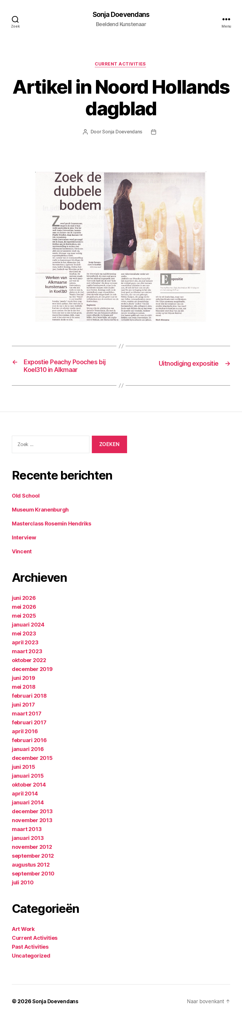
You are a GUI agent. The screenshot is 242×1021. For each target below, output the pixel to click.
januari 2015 (28, 779)
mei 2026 (24, 610)
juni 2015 (23, 770)
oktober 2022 (29, 663)
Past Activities (30, 950)
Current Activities (121, 65)
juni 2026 (24, 601)
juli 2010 (23, 885)
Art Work (23, 932)
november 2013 (32, 823)
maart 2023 (27, 654)
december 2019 (32, 672)
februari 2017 (29, 725)
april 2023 (25, 645)
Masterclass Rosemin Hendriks (51, 526)
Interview (24, 540)
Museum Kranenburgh (40, 512)
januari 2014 (28, 805)
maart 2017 (26, 716)
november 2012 (32, 850)
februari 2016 (29, 743)
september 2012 (33, 859)
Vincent (22, 554)
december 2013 (32, 814)
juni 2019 (23, 681)
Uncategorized (31, 959)
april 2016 (25, 734)
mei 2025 (24, 619)
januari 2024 (28, 627)
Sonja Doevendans (121, 14)
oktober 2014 (29, 787)
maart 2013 (26, 832)
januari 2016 (28, 752)
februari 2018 (29, 699)
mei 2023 (24, 636)
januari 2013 (28, 841)
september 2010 (33, 876)
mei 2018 (24, 690)
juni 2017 (23, 707)
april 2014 (25, 796)
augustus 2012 (31, 868)
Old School (25, 499)
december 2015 (32, 761)
